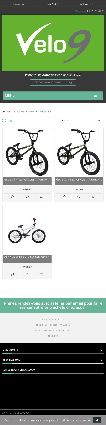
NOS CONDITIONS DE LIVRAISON (53, 325)
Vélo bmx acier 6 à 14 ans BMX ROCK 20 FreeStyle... (27, 257)
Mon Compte (18, 4)
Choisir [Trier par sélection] (81, 120)
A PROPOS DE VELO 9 (53, 319)
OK (97, 420)
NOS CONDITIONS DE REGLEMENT (53, 330)
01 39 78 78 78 (95, 11)
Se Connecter (86, 4)
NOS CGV (53, 336)
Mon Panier (52, 4)
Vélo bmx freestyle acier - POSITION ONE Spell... (27, 179)
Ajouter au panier (13, 197)
